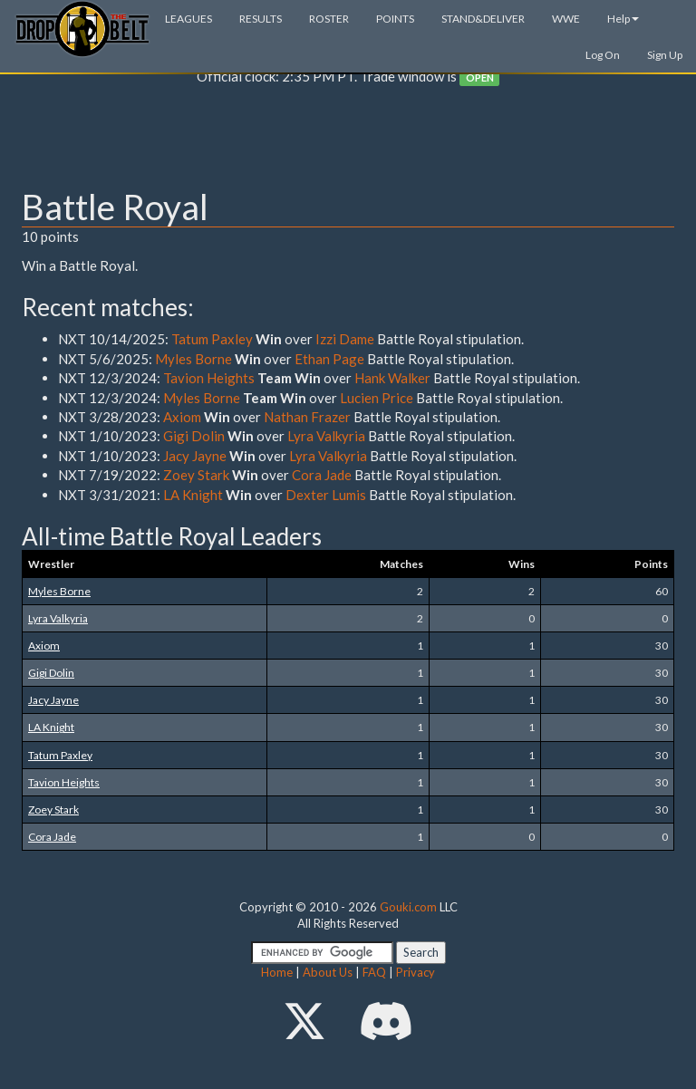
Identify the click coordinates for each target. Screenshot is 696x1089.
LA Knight (194, 495)
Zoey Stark (196, 475)
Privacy (415, 972)
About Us (328, 972)
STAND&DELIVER (483, 18)
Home (277, 972)
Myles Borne (193, 359)
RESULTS (260, 18)
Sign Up (664, 55)
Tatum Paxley (212, 339)
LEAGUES (188, 18)
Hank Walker (392, 378)
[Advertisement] (348, 141)
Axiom (182, 417)
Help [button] (623, 18)
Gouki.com (408, 907)
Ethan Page (329, 359)
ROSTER (329, 18)
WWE (566, 18)
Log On (602, 55)
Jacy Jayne (195, 456)
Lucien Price (378, 398)
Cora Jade (322, 475)
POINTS (395, 18)
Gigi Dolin (194, 436)
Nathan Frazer (307, 417)
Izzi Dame (344, 339)
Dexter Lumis (325, 495)
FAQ (374, 972)
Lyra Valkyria (327, 436)
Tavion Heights (209, 378)
